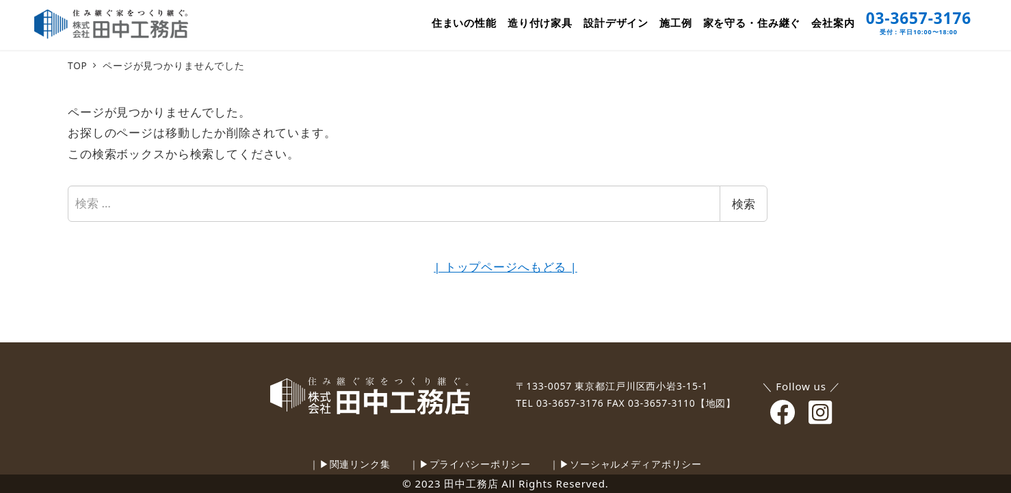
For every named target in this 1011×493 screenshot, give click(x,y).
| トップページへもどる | (505, 267)
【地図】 (716, 402)
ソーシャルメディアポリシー (636, 463)
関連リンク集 (360, 463)
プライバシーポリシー (480, 463)
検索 (743, 204)
